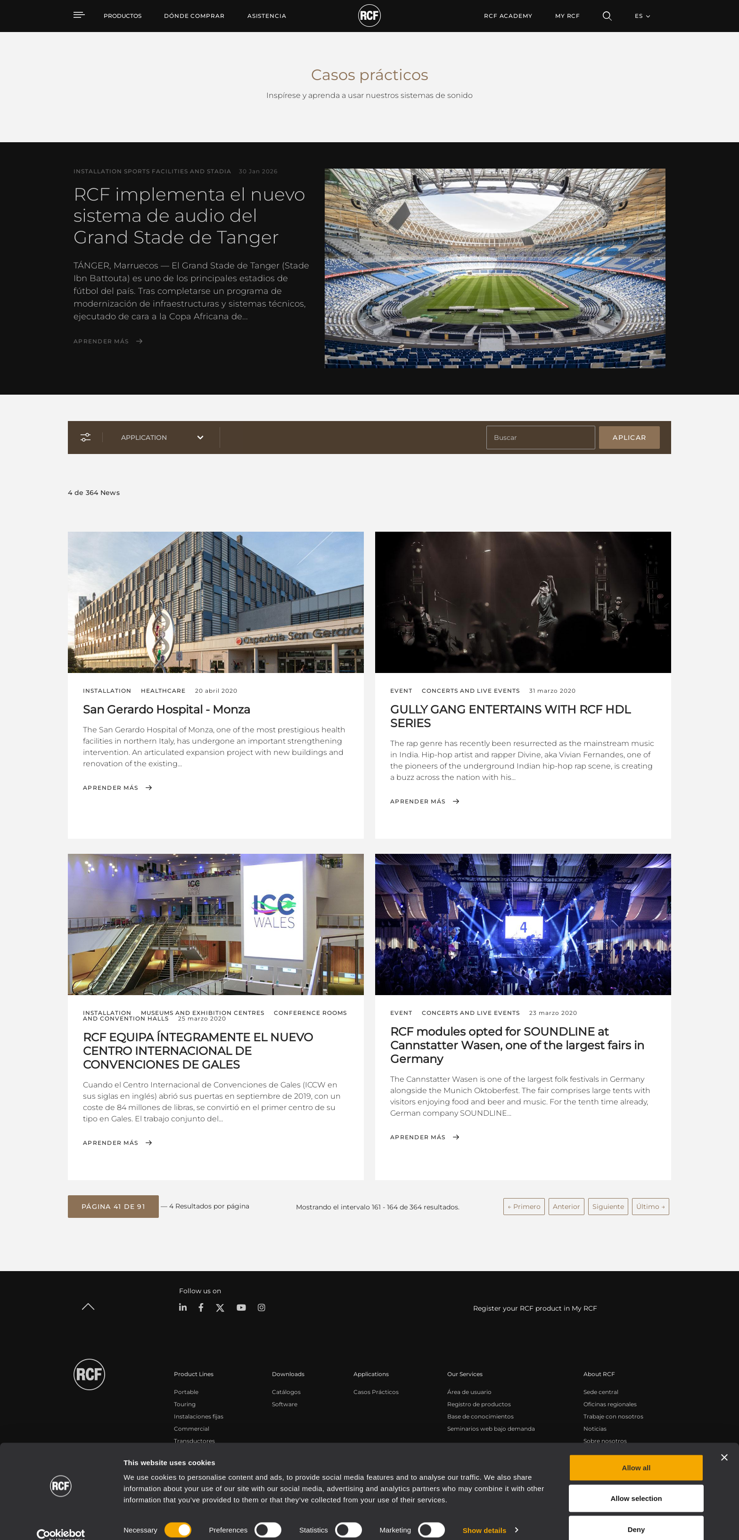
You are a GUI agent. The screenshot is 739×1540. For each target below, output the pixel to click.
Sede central (600, 1390)
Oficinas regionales (610, 1403)
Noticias (595, 1427)
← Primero (524, 1206)
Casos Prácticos (376, 1390)
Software (284, 1403)
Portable (186, 1390)
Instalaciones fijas (198, 1415)
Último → (650, 1206)
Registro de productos (479, 1403)
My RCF (567, 15)
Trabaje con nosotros (613, 1415)
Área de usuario (469, 1390)
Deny (636, 1515)
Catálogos (286, 1390)
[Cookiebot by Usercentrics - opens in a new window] (61, 1522)
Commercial (191, 1427)
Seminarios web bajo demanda (491, 1427)
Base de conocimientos (480, 1415)
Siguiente (608, 1206)
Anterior (566, 1206)
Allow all (636, 1453)
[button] (113, 1206)
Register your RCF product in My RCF (535, 1307)
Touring (185, 1403)
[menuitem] (194, 16)
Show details (485, 1516)
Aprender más (101, 341)
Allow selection (636, 1484)
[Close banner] (724, 1443)
